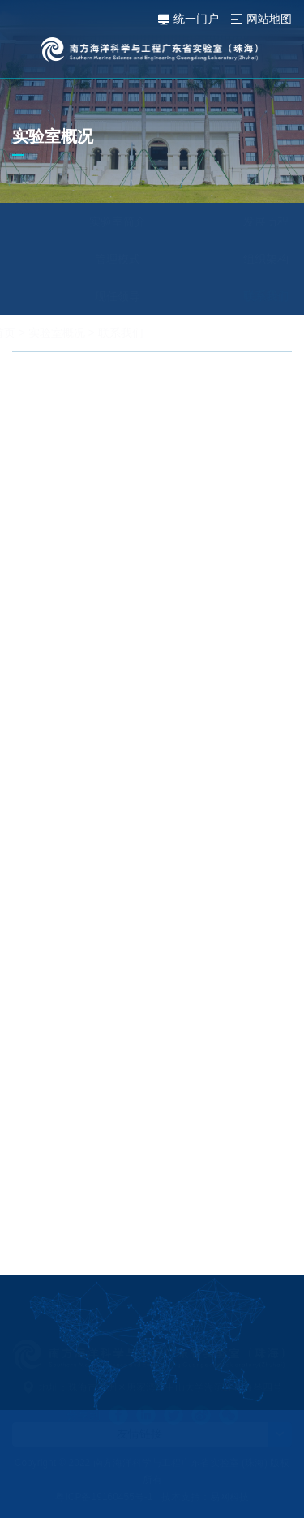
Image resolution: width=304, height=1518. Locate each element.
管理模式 (80, 258)
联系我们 (227, 296)
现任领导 (80, 296)
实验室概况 (94, 332)
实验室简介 (80, 221)
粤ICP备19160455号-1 (103, 1497)
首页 (42, 332)
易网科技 (229, 1497)
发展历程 (227, 221)
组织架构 (227, 258)
